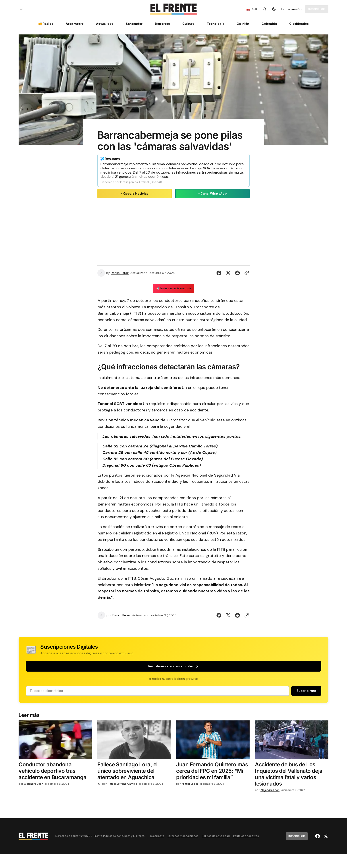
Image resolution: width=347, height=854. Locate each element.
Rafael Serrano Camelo (122, 783)
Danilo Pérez (120, 273)
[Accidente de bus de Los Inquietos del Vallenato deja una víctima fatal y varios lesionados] (291, 775)
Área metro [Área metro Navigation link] (75, 23)
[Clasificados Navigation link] (298, 23)
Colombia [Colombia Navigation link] (269, 23)
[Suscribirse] (316, 9)
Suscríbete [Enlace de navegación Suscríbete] (157, 836)
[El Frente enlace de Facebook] (318, 836)
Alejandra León (33, 783)
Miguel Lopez (190, 783)
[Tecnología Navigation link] (215, 23)
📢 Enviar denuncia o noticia (173, 288)
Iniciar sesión (291, 9)
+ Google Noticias (134, 193)
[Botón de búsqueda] (264, 9)
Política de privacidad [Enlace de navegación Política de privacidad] (216, 836)
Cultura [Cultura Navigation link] (188, 23)
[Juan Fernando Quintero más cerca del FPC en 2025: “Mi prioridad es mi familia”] (213, 771)
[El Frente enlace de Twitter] (325, 836)
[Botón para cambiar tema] (273, 9)
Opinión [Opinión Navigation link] (243, 23)
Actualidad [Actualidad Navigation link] (105, 23)
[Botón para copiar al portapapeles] (246, 273)
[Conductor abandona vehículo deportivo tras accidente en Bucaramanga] (55, 771)
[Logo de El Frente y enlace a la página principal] (173, 9)
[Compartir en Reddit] (237, 273)
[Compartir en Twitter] (228, 273)
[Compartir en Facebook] (220, 273)
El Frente (138, 836)
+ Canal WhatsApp (212, 193)
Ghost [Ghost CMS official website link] (126, 836)
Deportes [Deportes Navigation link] (162, 23)
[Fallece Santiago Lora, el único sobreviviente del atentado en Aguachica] (134, 771)
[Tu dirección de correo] (157, 691)
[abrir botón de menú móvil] (21, 9)
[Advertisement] (173, 231)
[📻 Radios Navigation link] (47, 23)
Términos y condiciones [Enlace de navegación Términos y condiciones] (183, 836)
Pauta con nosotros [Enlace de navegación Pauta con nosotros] (246, 836)
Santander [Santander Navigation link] (134, 23)
